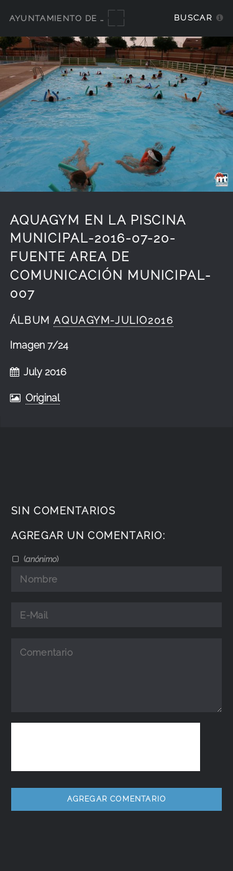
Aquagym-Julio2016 (113, 320)
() (40, 559)
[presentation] (105, 747)
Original (42, 398)
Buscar (193, 17)
